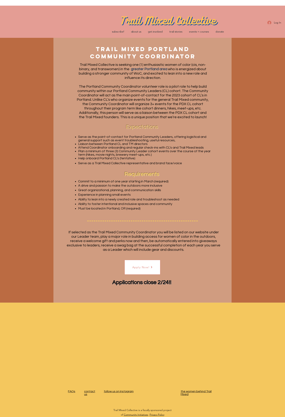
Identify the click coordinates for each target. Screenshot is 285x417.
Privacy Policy (157, 414)
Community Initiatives (136, 414)
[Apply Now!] (142, 267)
